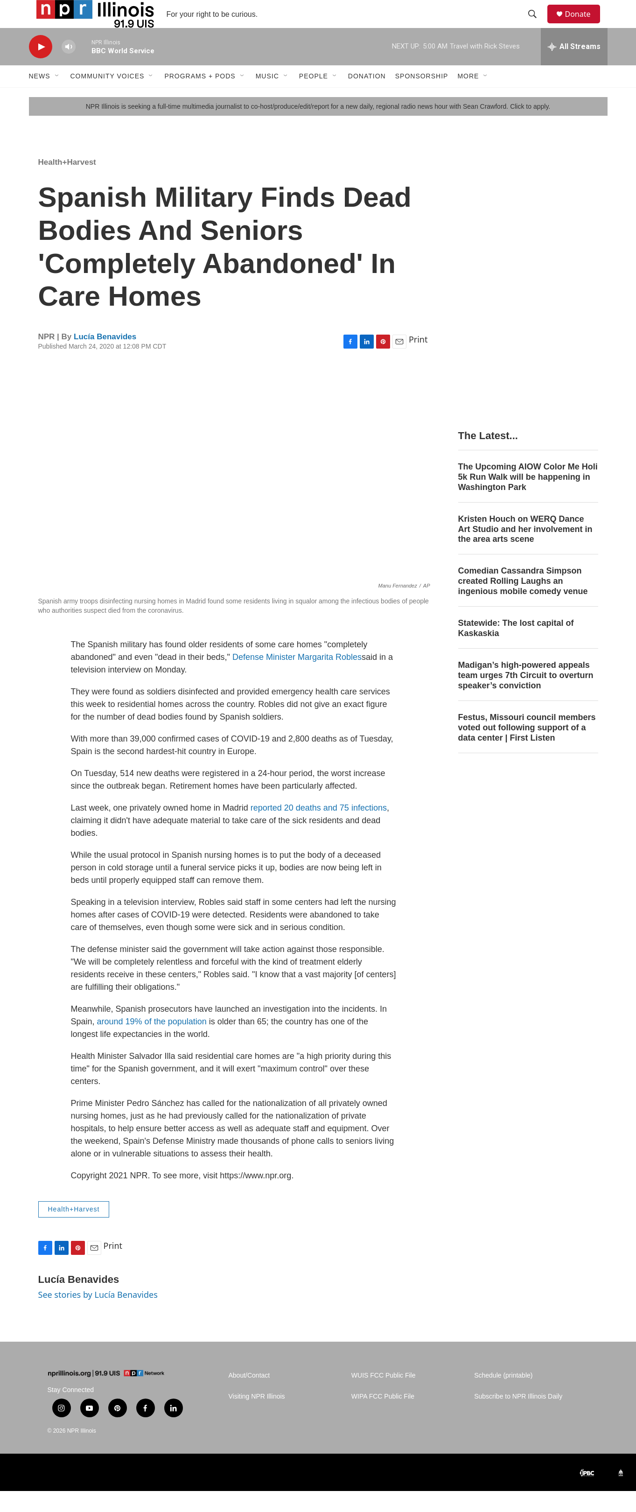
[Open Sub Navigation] (57, 97)
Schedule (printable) (503, 1396)
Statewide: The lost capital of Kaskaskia (516, 649)
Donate (583, 24)
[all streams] (574, 67)
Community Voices (107, 97)
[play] (40, 68)
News (39, 97)
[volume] (69, 67)
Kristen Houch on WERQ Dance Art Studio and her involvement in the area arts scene (525, 550)
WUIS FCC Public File (383, 1396)
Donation (367, 97)
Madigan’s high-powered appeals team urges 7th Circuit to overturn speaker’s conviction (526, 696)
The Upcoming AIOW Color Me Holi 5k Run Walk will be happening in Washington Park (528, 498)
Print (418, 360)
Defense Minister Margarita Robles (296, 678)
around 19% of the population (152, 1042)
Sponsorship (421, 97)
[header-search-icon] (537, 25)
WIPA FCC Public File (382, 1417)
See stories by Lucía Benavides (98, 1315)
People (313, 97)
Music (267, 97)
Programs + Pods (199, 97)
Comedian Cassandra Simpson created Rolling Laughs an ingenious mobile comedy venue (523, 602)
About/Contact (249, 1396)
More (468, 97)
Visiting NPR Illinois (257, 1417)
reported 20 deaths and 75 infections (319, 828)
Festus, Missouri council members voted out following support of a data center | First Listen (527, 748)
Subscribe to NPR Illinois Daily (518, 1417)
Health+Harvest (67, 183)
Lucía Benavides (105, 357)
